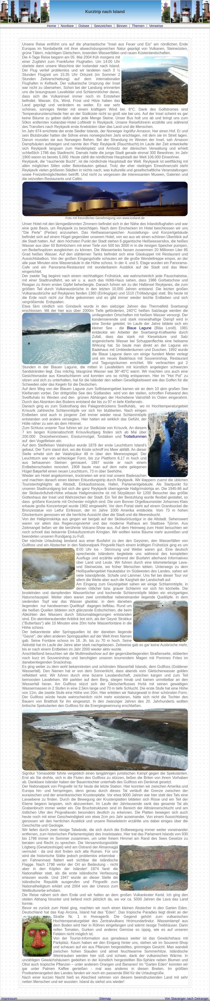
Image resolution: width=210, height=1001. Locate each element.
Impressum (9, 998)
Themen (138, 26)
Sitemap (105, 998)
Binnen (122, 26)
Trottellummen (135, 436)
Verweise (156, 26)
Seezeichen (103, 26)
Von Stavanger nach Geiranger (187, 998)
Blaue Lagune (139, 328)
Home (51, 26)
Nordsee (67, 26)
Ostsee (84, 26)
